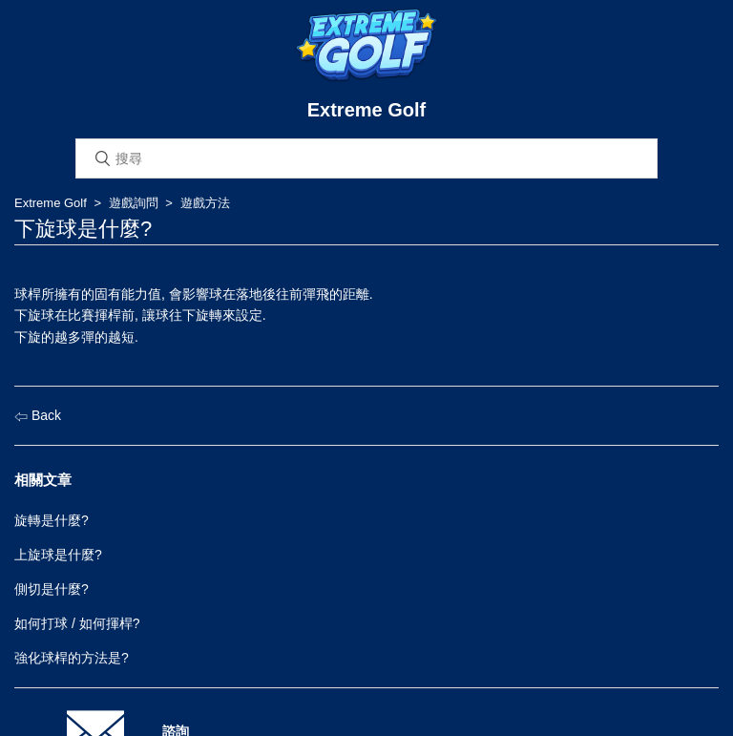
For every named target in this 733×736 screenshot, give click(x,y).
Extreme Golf (50, 203)
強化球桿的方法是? (71, 657)
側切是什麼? (51, 589)
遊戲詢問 (133, 203)
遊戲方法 (205, 203)
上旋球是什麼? (58, 554)
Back (37, 415)
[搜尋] (366, 158)
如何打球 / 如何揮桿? (76, 623)
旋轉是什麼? (51, 520)
